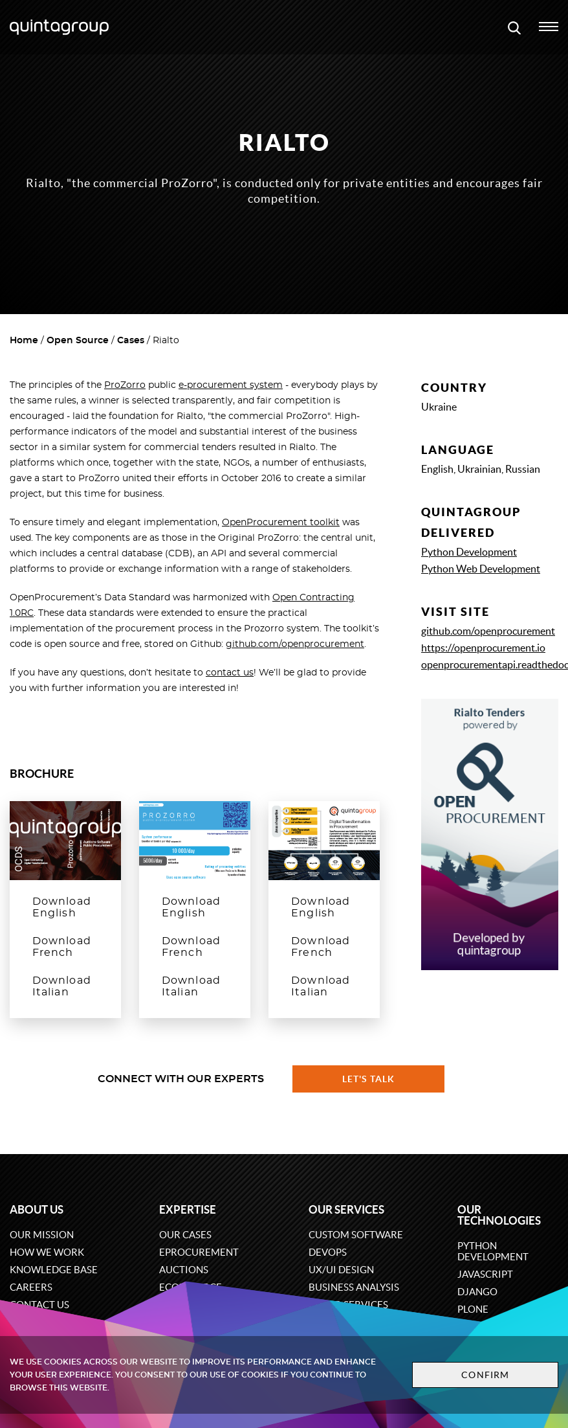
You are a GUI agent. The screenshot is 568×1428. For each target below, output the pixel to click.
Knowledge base (54, 1269)
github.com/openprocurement (295, 644)
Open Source (78, 340)
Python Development (469, 552)
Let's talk (368, 1079)
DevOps (328, 1252)
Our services (346, 1209)
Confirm (485, 1375)
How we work (47, 1252)
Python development (493, 1251)
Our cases (185, 1234)
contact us (230, 672)
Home (24, 340)
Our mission (42, 1234)
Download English (61, 907)
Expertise (187, 1209)
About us (36, 1209)
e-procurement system (231, 385)
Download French (61, 947)
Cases (130, 340)
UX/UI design (341, 1269)
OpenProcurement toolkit (281, 522)
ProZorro (125, 385)
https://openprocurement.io (483, 647)
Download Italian (61, 986)
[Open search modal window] (514, 27)
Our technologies (499, 1215)
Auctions (183, 1269)
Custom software (356, 1234)
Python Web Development (480, 568)
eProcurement (199, 1252)
